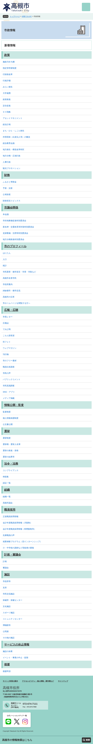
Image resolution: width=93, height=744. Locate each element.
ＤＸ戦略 (7, 112)
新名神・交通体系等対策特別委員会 (18, 227)
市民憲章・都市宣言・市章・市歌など (19, 272)
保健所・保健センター (12, 600)
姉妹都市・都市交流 (11, 291)
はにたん (7, 253)
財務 (7, 175)
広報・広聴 (11, 309)
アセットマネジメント (12, 118)
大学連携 (7, 93)
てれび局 (7, 329)
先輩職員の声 (9, 535)
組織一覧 (7, 497)
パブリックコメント (11, 379)
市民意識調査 (9, 386)
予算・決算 (8, 188)
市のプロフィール (15, 246)
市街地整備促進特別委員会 (14, 221)
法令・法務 (11, 463)
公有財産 (7, 194)
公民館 (6, 631)
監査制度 (7, 412)
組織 (7, 489)
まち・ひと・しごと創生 (13, 131)
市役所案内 (8, 284)
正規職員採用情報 (10, 516)
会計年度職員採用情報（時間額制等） (19, 529)
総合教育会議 (9, 143)
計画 (5, 561)
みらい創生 (8, 87)
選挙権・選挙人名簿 (11, 444)
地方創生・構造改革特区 (13, 149)
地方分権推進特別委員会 (13, 239)
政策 (7, 55)
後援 (7, 664)
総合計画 (7, 124)
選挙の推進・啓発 (10, 450)
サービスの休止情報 (16, 644)
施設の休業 (8, 651)
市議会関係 (11, 207)
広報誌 (6, 323)
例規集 (6, 477)
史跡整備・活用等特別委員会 (15, 233)
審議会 (6, 568)
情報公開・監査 (14, 405)
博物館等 (7, 625)
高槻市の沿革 (9, 297)
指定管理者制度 (9, 68)
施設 (7, 574)
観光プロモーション (11, 168)
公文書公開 (8, 424)
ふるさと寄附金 (9, 182)
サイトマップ (63, 681)
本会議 (6, 214)
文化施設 (7, 606)
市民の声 (7, 373)
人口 (5, 259)
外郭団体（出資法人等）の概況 (16, 137)
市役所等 (7, 581)
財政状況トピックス (11, 201)
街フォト (7, 342)
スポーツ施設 (9, 613)
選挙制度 (7, 438)
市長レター (8, 317)
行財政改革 (8, 74)
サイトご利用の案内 (10, 681)
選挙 (7, 431)
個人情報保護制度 (10, 418)
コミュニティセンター (12, 619)
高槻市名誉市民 (9, 278)
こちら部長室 (9, 336)
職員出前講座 (9, 367)
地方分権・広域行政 (11, 156)
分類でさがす (27, 16)
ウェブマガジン (9, 348)
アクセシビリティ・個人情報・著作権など (38, 681)
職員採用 (9, 509)
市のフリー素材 (9, 361)
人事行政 (7, 162)
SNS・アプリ (9, 392)
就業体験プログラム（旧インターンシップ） (22, 541)
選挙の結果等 (9, 457)
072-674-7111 (30, 704)
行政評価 (7, 81)
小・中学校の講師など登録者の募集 (18, 548)
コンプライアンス (10, 470)
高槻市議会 (8, 503)
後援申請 (7, 671)
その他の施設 (9, 638)
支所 (5, 588)
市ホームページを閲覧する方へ (16, 303)
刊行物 (6, 354)
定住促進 (7, 106)
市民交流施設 (9, 594)
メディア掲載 (9, 398)
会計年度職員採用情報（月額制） (17, 523)
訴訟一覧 (7, 483)
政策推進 (7, 99)
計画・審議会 (12, 554)
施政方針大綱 (9, 62)
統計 (5, 266)
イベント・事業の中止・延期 (15, 658)
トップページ (15, 16)
